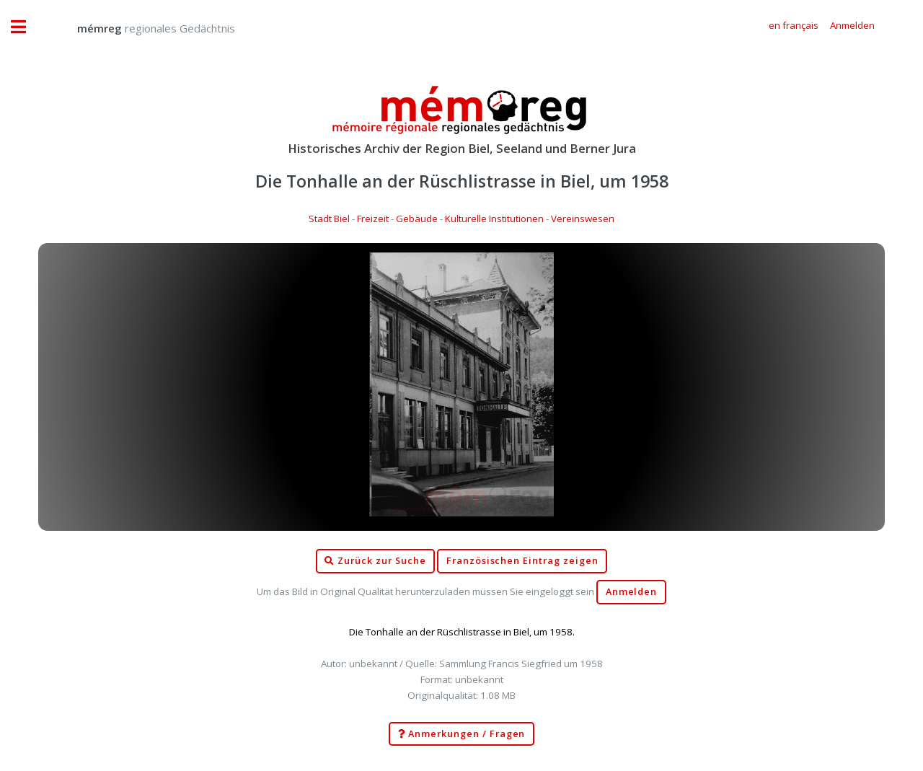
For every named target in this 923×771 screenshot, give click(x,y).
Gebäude (417, 218)
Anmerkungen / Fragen (462, 734)
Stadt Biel (329, 218)
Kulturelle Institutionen (494, 218)
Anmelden (632, 591)
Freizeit (373, 218)
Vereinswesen (582, 218)
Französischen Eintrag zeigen (522, 560)
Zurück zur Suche (374, 561)
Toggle (26, 27)
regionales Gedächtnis (141, 28)
